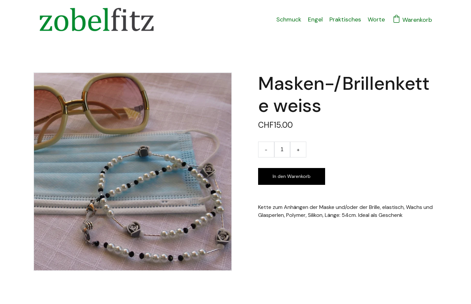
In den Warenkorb (292, 176)
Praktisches (345, 19)
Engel (315, 19)
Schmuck (288, 19)
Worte (376, 19)
